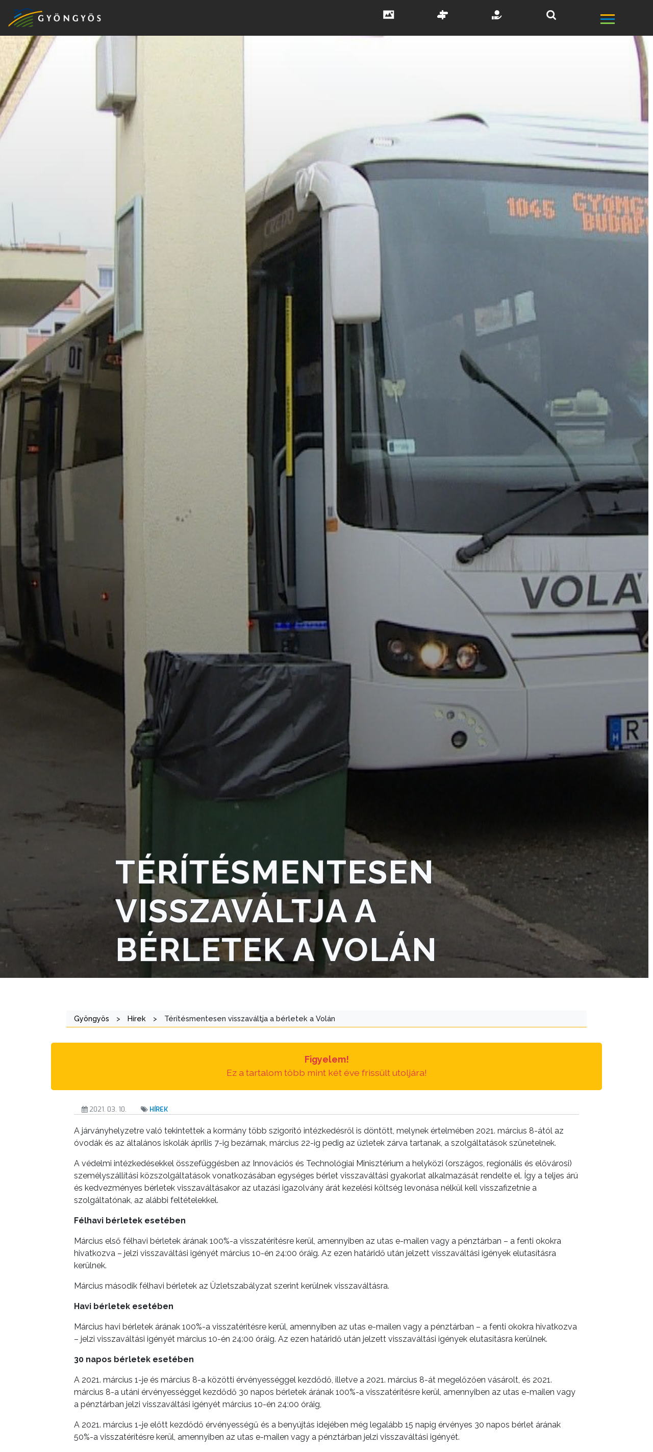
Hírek (158, 1109)
